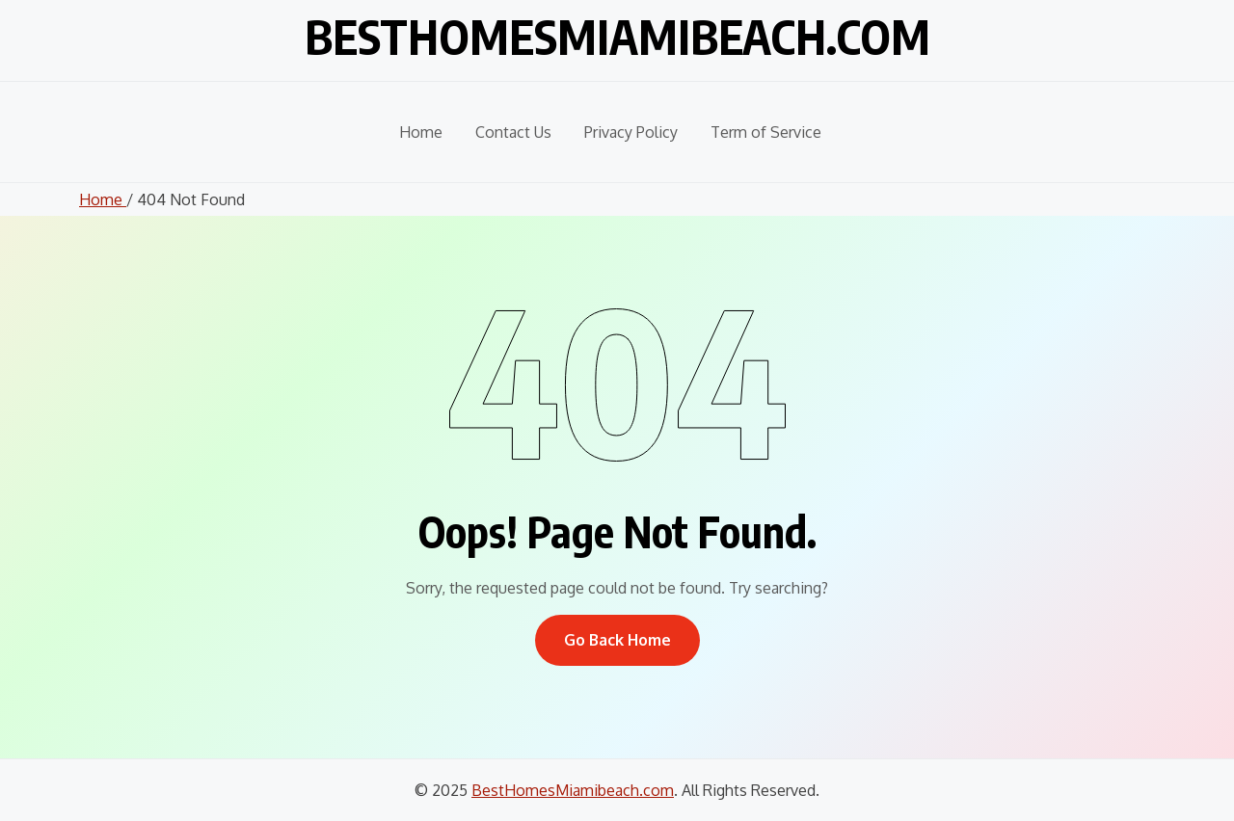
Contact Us (513, 132)
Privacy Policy (631, 132)
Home (421, 132)
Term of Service (766, 132)
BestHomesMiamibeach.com (617, 37)
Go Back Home (617, 639)
